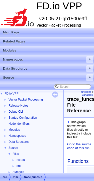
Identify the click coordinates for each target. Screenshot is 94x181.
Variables (87, 94)
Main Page (11, 32)
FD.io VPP (12, 93)
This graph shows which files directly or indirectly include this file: (79, 129)
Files (16, 154)
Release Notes (18, 105)
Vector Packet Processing (26, 99)
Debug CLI (16, 111)
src (19, 166)
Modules (9, 50)
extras (21, 160)
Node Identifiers (19, 123)
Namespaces (48, 59)
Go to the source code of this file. (79, 146)
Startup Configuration (23, 117)
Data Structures (48, 68)
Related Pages (14, 41)
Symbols (18, 172)
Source (48, 77)
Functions (85, 91)
